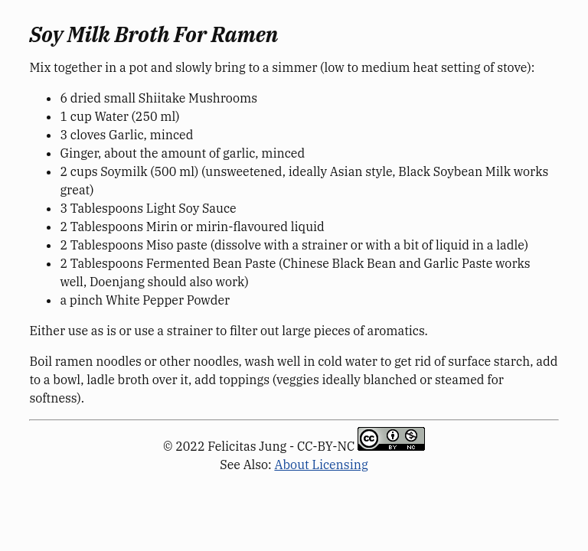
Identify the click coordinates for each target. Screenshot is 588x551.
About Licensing (321, 464)
